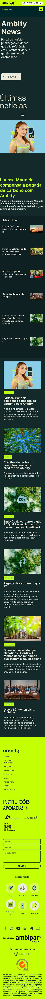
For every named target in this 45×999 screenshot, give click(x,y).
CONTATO (8, 774)
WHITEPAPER (9, 770)
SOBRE (6, 756)
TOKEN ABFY (9, 782)
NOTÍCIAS (9, 393)
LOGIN (6, 786)
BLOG (6, 778)
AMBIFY (8, 457)
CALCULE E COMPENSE (8, 761)
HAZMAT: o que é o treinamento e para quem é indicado (14, 274)
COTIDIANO (9, 645)
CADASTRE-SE (9, 790)
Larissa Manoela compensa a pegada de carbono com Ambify (21, 187)
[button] (41, 9)
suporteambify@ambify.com (19, 995)
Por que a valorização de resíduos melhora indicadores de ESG (14, 251)
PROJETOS (8, 767)
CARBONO (9, 516)
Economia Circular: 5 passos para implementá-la (14, 229)
